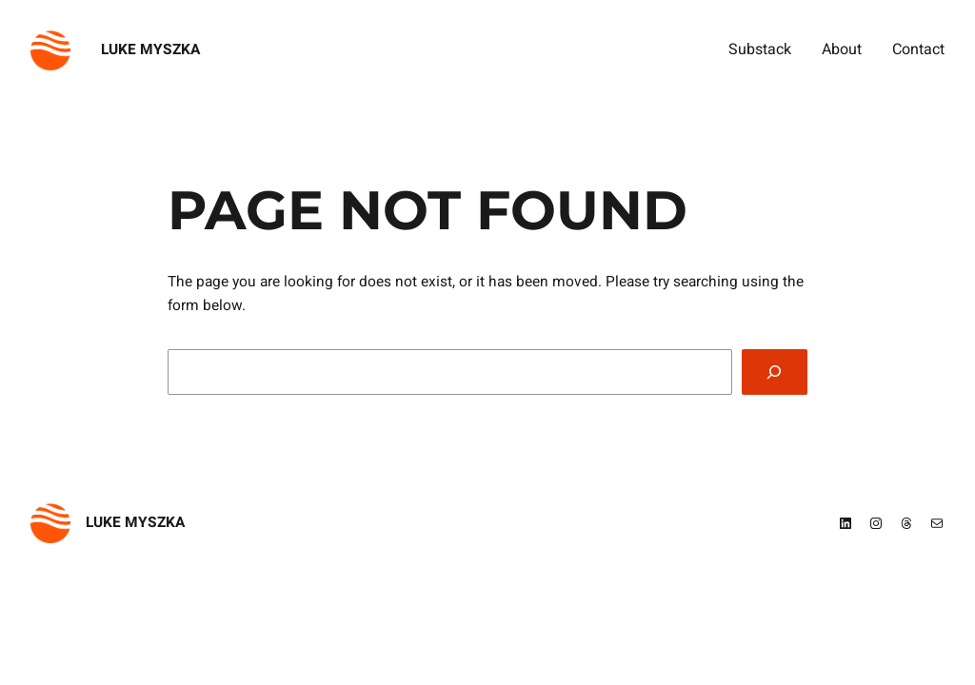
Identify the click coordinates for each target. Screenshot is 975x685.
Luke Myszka (150, 50)
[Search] (774, 372)
